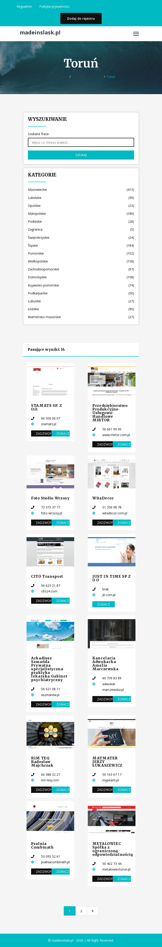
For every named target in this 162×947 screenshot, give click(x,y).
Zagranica (81, 229)
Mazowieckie (81, 189)
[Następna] (92, 911)
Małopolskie (81, 213)
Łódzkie (81, 309)
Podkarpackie (81, 293)
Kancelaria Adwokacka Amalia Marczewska (105, 663)
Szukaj (81, 155)
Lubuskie (81, 301)
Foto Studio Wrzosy (50, 498)
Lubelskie (81, 197)
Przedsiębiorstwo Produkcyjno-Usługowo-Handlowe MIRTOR (110, 412)
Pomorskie (81, 253)
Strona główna (57, 76)
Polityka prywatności (54, 6)
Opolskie (81, 205)
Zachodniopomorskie (81, 269)
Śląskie (81, 245)
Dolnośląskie (81, 277)
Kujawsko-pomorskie (87, 76)
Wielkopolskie (81, 261)
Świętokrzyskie (81, 237)
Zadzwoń (44, 433)
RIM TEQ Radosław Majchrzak (42, 762)
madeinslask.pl (40, 32)
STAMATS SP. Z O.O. (46, 407)
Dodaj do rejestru (81, 18)
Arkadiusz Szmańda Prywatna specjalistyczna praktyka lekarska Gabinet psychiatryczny (49, 669)
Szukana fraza (38, 134)
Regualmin (24, 6)
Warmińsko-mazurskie (81, 317)
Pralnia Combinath (42, 845)
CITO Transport (47, 576)
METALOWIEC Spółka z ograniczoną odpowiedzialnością (112, 849)
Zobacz (62, 433)
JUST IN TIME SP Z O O (111, 578)
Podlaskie (81, 221)
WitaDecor (103, 498)
